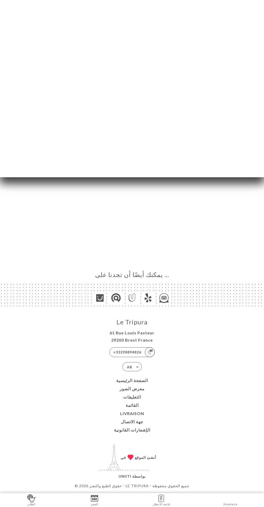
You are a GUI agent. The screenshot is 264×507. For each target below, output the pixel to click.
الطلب (31, 500)
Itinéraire (230, 500)
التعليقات (132, 396)
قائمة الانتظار (161, 500)
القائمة (132, 405)
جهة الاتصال (132, 421)
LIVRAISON (132, 413)
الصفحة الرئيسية (132, 380)
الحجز (94, 500)
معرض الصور (132, 388)
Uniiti (125, 476)
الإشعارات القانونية (132, 429)
